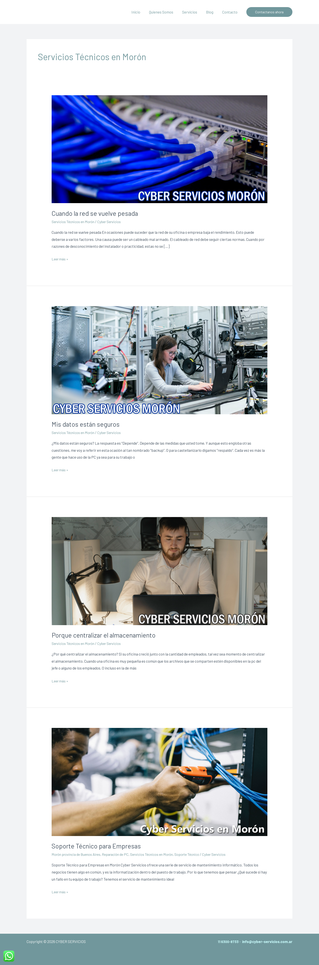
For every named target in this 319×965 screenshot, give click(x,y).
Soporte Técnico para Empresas (97, 846)
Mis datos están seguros (86, 424)
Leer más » (61, 259)
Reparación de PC (120, 854)
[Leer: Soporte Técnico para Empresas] (159, 781)
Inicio (141, 12)
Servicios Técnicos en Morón (75, 221)
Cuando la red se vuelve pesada (96, 213)
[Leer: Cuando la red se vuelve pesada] (159, 148)
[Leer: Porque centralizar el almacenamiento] (159, 570)
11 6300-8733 (227, 941)
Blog (211, 12)
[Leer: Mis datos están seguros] (159, 359)
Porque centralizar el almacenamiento (105, 635)
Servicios (192, 12)
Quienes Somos (166, 12)
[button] (269, 12)
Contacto (230, 12)
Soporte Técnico (197, 854)
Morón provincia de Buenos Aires (78, 854)
